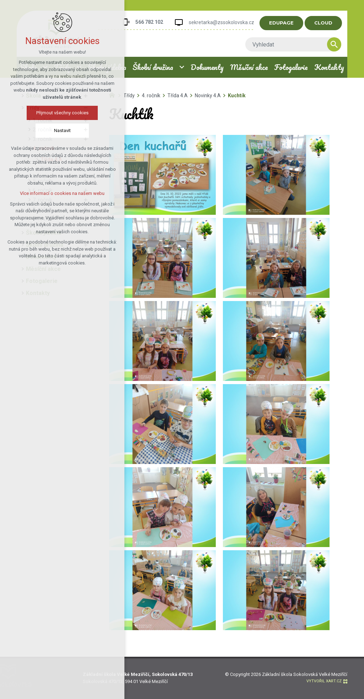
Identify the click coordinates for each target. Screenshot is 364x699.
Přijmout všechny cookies (60, 112)
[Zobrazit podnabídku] (182, 67)
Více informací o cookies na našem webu (60, 193)
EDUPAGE (285, 23)
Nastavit (60, 130)
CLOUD (327, 23)
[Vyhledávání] (338, 44)
